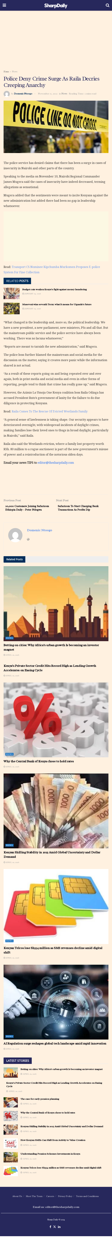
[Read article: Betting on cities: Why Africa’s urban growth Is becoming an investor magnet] (56, 608)
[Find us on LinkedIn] (59, 1232)
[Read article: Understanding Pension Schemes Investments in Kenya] (11, 1162)
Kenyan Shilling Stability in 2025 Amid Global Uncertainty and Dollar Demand (62, 1131)
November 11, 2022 (47, 93)
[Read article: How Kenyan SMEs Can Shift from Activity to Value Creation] (11, 1148)
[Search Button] (107, 5)
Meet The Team (34, 1201)
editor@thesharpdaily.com (55, 463)
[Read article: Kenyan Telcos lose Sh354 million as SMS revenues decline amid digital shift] (56, 911)
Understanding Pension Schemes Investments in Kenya (50, 1158)
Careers (50, 1201)
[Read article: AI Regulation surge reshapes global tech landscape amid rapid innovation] (56, 1006)
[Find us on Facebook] (50, 1232)
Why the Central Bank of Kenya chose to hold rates (39, 766)
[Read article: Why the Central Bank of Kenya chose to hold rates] (56, 724)
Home (6, 71)
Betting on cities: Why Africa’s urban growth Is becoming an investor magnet (62, 1073)
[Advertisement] (56, 39)
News (14, 71)
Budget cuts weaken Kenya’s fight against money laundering (54, 289)
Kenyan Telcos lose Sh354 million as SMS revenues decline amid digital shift (61, 1172)
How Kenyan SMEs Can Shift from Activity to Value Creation (53, 1144)
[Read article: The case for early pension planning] (11, 1107)
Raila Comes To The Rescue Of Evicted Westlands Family (50, 411)
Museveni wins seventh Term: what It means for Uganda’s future (56, 304)
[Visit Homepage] (56, 5)
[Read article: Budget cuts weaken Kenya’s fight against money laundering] (12, 293)
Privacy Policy (65, 1201)
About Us (17, 1201)
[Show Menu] (4, 5)
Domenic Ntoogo (23, 93)
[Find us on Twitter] (54, 1232)
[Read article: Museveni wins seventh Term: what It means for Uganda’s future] (12, 308)
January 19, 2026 (31, 293)
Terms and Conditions (87, 1201)
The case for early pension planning (40, 1103)
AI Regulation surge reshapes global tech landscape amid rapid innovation (55, 1048)
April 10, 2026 (11, 659)
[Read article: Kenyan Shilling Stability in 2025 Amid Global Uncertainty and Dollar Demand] (56, 815)
